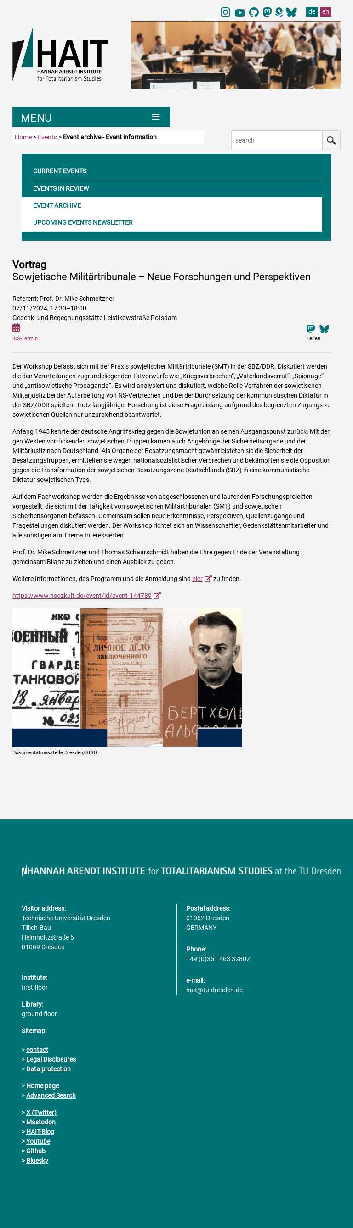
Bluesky (37, 1160)
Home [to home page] (23, 137)
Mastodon (41, 1122)
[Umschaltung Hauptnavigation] (91, 117)
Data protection (48, 1069)
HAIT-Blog (40, 1131)
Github (36, 1151)
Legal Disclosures (51, 1059)
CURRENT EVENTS (59, 171)
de (311, 11)
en (325, 11)
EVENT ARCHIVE (57, 205)
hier (197, 578)
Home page (42, 1086)
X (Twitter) (41, 1112)
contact (37, 1049)
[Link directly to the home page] (67, 53)
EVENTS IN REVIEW (61, 188)
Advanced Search (51, 1095)
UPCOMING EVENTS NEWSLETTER (83, 222)
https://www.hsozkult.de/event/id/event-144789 (82, 595)
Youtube (38, 1141)
